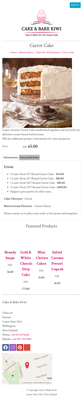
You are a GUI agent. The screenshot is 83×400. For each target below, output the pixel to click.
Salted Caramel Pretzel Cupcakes (57, 261)
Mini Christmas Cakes (41, 258)
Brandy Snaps (10, 255)
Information (11, 157)
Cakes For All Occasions (48, 52)
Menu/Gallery (26, 52)
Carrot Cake (68, 52)
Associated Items (29, 157)
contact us (17, 213)
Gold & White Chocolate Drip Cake (26, 263)
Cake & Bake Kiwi (48, 390)
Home (14, 52)
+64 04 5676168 (20, 335)
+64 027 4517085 (22, 339)
